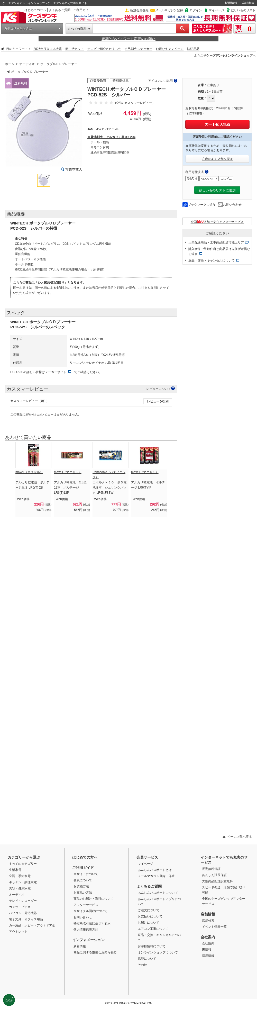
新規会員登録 (139, 10)
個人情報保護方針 (86, 929)
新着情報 (80, 946)
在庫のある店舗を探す (217, 159)
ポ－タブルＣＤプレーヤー (58, 64)
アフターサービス (86, 905)
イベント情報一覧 (214, 927)
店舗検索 (208, 920)
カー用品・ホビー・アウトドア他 (32, 925)
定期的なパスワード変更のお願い (128, 39)
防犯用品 (193, 49)
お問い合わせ (232, 204)
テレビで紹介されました (104, 49)
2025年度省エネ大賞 (47, 49)
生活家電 (15, 870)
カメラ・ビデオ (20, 907)
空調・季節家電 (20, 876)
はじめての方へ (35, 10)
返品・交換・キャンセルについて (211, 260)
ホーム (9, 64)
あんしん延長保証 (214, 875)
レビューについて (158, 388)
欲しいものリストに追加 (217, 190)
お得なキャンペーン (169, 49)
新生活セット (74, 49)
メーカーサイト (56, 372)
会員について (83, 880)
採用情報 (231, 3)
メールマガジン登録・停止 (156, 876)
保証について (147, 958)
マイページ (216, 10)
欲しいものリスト (243, 10)
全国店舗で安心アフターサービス (217, 221)
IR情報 (206, 949)
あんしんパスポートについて (158, 893)
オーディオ (27, 64)
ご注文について (148, 910)
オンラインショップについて (158, 952)
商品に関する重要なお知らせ (95, 952)
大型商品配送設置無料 (217, 881)
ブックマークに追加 (202, 204)
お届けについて (148, 922)
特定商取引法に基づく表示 (92, 923)
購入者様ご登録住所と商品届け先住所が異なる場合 (219, 251)
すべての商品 (77, 29)
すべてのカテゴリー (23, 864)
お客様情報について (152, 946)
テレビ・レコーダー (23, 901)
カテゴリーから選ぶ (18, 28)
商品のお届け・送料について (94, 898)
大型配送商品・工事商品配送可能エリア (216, 242)
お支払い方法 (83, 892)
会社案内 (248, 3)
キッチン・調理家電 (23, 882)
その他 (142, 965)
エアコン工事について (153, 929)
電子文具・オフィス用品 (26, 919)
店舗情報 (208, 914)
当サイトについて (86, 874)
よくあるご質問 (59, 10)
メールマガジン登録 (169, 10)
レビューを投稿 (158, 401)
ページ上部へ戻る (239, 837)
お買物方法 (81, 886)
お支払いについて (150, 916)
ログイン (196, 10)
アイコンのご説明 (160, 81)
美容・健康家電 (20, 888)
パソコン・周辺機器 (23, 913)
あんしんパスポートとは (155, 870)
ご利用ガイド (82, 10)
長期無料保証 (211, 869)
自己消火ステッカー (138, 49)
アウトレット (18, 931)
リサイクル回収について (90, 911)
